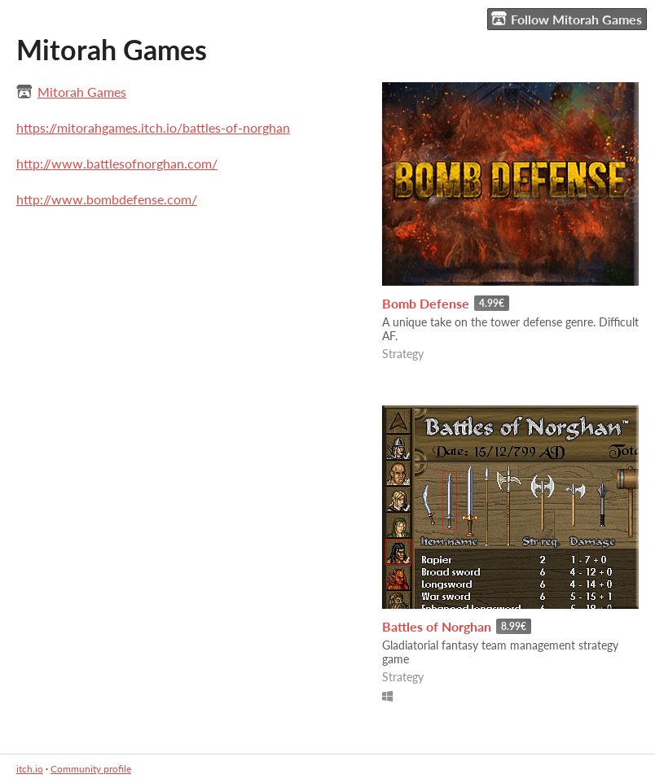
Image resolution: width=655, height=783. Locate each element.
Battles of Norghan (436, 626)
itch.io (29, 769)
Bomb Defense (425, 303)
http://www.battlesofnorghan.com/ (117, 163)
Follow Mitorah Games (566, 19)
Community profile (91, 769)
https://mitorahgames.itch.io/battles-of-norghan (153, 127)
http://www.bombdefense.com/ (106, 199)
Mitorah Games (81, 91)
